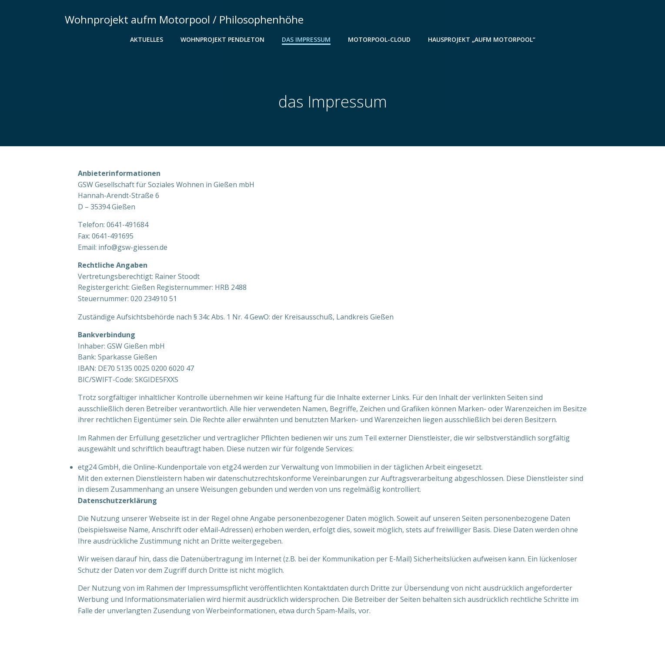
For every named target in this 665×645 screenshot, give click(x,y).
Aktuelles (146, 39)
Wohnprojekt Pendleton (222, 39)
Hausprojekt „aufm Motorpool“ (481, 39)
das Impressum (306, 39)
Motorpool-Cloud (379, 39)
